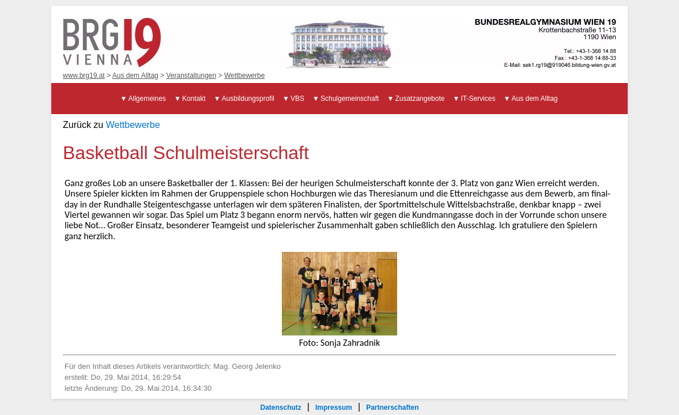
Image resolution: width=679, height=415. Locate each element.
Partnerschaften (392, 407)
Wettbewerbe (244, 75)
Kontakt (194, 99)
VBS (297, 99)
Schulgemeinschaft (349, 99)
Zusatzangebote (419, 99)
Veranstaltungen (191, 75)
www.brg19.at (84, 75)
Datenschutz (280, 407)
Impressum (333, 407)
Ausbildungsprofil (248, 99)
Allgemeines (147, 99)
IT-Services (478, 99)
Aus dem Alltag (135, 75)
